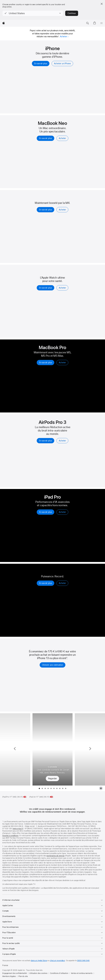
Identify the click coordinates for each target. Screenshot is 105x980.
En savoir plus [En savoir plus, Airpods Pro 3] (45, 440)
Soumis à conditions (10, 836)
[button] (32, 13)
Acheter (64, 36)
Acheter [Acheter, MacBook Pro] (62, 362)
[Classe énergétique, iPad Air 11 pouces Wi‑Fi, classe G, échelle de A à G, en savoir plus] (51, 797)
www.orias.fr (18, 829)
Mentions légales (9, 976)
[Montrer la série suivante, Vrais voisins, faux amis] (90, 749)
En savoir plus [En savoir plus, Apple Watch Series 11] (45, 288)
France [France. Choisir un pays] (5, 965)
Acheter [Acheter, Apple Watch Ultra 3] (62, 583)
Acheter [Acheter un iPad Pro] (62, 512)
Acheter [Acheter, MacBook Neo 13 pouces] (62, 138)
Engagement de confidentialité (14, 973)
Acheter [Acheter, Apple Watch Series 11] (62, 288)
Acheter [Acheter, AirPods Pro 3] (62, 440)
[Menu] (101, 23)
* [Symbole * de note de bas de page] (58, 36)
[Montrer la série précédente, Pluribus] (15, 749)
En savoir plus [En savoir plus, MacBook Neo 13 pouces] (45, 138)
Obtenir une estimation (52, 665)
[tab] (39, 788)
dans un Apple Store (39, 961)
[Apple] (3, 23)
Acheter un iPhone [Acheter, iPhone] (62, 63)
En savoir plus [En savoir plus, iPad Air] (45, 209)
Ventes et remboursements (81, 973)
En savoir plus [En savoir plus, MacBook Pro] (45, 362)
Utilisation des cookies (38, 973)
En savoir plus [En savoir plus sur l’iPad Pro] (45, 512)
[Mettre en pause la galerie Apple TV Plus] (101, 788)
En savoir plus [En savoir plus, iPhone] (40, 63)
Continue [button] (72, 13)
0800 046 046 (83, 961)
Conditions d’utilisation (59, 973)
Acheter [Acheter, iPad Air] (62, 209)
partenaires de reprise (55, 856)
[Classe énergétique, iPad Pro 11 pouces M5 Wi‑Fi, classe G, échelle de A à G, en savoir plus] (25, 797)
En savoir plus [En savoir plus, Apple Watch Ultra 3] (45, 583)
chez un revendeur (57, 961)
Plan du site (23, 976)
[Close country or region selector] (101, 3)
